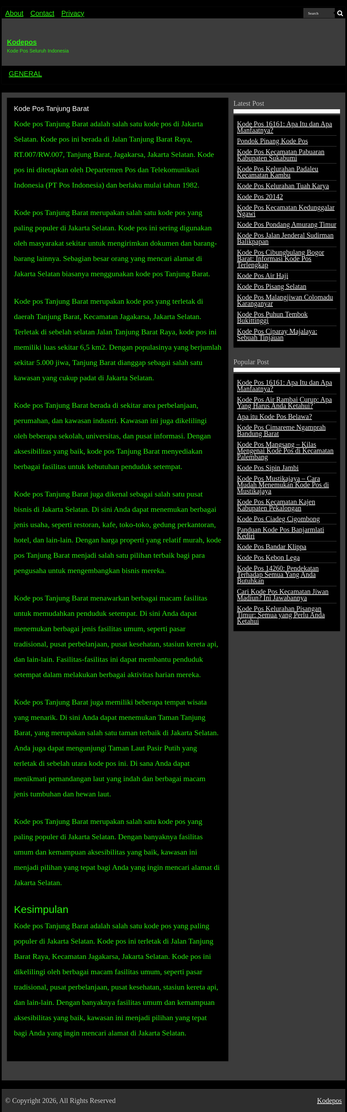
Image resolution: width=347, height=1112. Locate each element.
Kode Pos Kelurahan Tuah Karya (283, 186)
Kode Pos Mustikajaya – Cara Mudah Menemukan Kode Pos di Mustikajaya (283, 485)
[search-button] (340, 13)
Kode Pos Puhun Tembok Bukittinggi (272, 317)
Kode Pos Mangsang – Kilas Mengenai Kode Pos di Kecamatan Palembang (285, 450)
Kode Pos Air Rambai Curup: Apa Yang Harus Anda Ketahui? (284, 403)
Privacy (72, 13)
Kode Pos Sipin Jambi (268, 467)
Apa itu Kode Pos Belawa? (274, 416)
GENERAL (25, 74)
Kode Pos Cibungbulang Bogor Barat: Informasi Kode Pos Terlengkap (280, 258)
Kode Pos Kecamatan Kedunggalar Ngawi (285, 210)
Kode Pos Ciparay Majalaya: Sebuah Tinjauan (277, 334)
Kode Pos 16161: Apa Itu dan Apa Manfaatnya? (284, 127)
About (14, 13)
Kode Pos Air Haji (262, 275)
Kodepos (22, 42)
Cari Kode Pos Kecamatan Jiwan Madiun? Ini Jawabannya (283, 595)
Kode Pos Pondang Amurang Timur (287, 224)
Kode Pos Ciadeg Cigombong (278, 519)
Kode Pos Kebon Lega (268, 557)
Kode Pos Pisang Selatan (271, 286)
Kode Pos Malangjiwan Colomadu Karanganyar (285, 300)
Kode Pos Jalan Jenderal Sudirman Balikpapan (285, 238)
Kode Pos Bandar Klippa (271, 546)
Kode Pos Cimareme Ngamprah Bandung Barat (281, 430)
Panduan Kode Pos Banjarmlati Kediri (280, 533)
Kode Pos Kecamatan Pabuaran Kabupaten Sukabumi (281, 155)
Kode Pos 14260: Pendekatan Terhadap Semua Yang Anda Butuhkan (278, 574)
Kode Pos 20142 (260, 196)
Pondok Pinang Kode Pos (272, 141)
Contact (42, 13)
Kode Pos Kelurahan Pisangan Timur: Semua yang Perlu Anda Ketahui (281, 615)
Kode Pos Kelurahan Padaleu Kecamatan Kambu (277, 172)
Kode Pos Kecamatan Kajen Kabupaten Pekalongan (276, 505)
